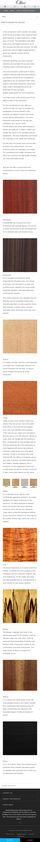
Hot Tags (32, 834)
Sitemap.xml (20, 836)
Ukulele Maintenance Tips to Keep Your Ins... (19, 810)
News (12, 10)
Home (6, 10)
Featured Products (22, 834)
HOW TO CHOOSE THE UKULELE (25, 10)
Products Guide (10, 834)
